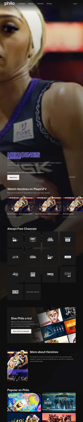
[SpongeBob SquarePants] (24, 402)
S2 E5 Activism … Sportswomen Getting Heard (20, 214)
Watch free (13, 177)
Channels (40, 3)
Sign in (75, 3)
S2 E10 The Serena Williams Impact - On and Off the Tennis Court (48, 214)
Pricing (49, 3)
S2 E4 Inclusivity (68, 214)
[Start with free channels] (41, 325)
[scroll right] (81, 206)
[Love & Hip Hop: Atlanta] (59, 402)
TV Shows (21, 3)
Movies (31, 3)
